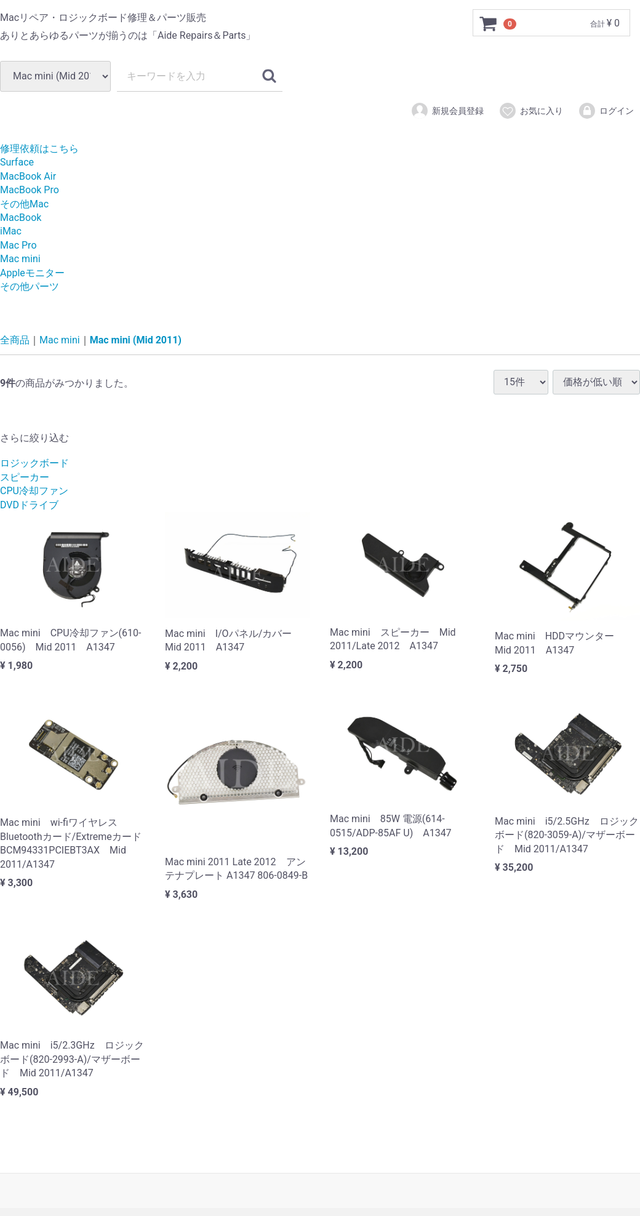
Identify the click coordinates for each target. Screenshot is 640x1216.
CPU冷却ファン (34, 491)
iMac (11, 231)
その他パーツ (29, 286)
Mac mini (20, 259)
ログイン (606, 111)
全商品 (15, 340)
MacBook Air (28, 176)
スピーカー (24, 477)
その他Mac (24, 204)
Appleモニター (32, 273)
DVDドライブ (29, 505)
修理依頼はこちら (39, 148)
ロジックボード (34, 464)
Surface (17, 162)
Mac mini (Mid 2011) (136, 340)
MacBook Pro (29, 190)
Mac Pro (18, 245)
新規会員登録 (447, 111)
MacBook (20, 217)
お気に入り (530, 111)
